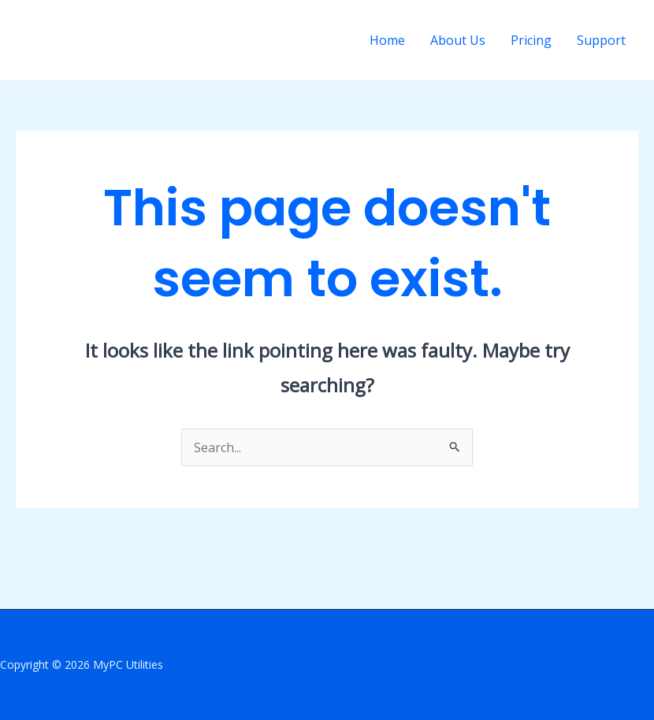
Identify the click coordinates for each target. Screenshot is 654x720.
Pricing (531, 40)
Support (601, 40)
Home (387, 40)
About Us (457, 40)
